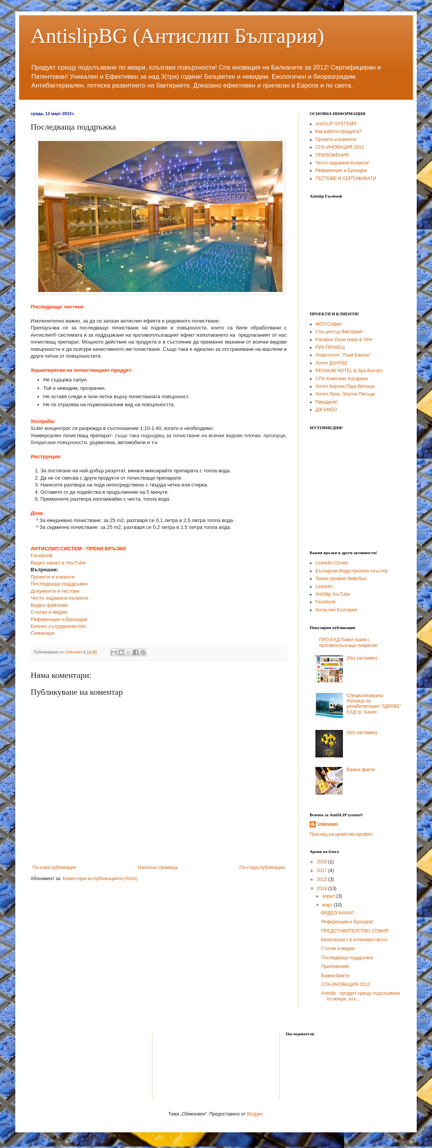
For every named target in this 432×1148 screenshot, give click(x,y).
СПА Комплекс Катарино (341, 378)
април (329, 896)
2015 (322, 879)
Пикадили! (326, 402)
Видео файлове (49, 605)
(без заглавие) (362, 658)
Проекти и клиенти (53, 577)
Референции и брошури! (347, 921)
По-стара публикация (262, 867)
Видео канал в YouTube (58, 563)
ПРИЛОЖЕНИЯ (332, 155)
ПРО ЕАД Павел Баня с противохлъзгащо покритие (348, 642)
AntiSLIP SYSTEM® (336, 123)
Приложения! (335, 966)
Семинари (43, 633)
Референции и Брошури (59, 619)
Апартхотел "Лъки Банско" (343, 355)
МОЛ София (328, 324)
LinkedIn (324, 586)
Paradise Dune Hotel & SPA (343, 339)
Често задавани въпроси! (342, 162)
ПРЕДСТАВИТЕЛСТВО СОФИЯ (354, 931)
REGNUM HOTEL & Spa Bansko (349, 370)
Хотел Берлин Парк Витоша (344, 386)
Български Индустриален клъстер (351, 571)
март (328, 905)
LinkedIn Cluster (332, 563)
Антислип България (336, 610)
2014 (322, 888)
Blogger (255, 1114)
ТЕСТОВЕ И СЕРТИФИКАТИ (345, 178)
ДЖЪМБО (326, 409)
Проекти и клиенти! (336, 139)
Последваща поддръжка (59, 584)
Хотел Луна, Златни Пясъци (345, 394)
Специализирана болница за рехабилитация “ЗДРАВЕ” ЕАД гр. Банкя (374, 704)
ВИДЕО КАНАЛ (337, 913)
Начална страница (157, 867)
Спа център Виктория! (339, 331)
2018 (322, 861)
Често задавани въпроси (59, 598)
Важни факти (361, 769)
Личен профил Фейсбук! (341, 578)
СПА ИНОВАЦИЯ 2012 (339, 147)
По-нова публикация (54, 867)
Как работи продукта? (338, 131)
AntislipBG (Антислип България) (177, 35)
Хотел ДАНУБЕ (331, 363)
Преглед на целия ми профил (341, 834)
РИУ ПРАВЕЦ (329, 347)
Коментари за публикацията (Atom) (100, 878)
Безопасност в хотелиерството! (354, 939)
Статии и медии (49, 612)
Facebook (42, 555)
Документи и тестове (55, 591)
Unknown (327, 824)
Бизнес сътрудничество (58, 626)
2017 (322, 870)
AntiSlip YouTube (332, 594)
